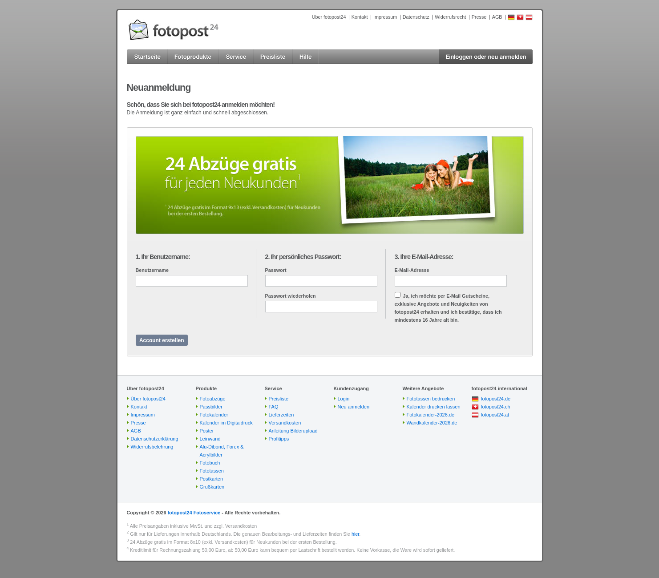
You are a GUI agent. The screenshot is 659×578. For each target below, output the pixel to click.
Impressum (385, 17)
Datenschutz (416, 17)
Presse (479, 17)
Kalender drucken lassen (434, 406)
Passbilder (211, 406)
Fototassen (212, 470)
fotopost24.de (496, 398)
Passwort (276, 270)
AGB (497, 17)
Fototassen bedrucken (431, 398)
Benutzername (152, 270)
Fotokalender (214, 414)
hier (355, 534)
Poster (207, 430)
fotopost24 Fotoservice (193, 512)
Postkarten (211, 478)
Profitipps (279, 438)
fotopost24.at (495, 414)
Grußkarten (212, 486)
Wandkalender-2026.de (432, 422)
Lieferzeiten (281, 414)
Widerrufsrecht (450, 17)
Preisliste (279, 398)
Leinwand (210, 438)
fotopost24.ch (495, 406)
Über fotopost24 (329, 17)
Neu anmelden (354, 406)
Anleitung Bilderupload (293, 430)
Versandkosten (285, 422)
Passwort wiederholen (290, 296)
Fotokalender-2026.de (431, 414)
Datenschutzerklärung (154, 438)
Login (344, 398)
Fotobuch (210, 462)
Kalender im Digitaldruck (226, 422)
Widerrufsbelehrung (152, 446)
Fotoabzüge (213, 398)
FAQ (274, 406)
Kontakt (360, 17)
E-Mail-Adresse (412, 270)
